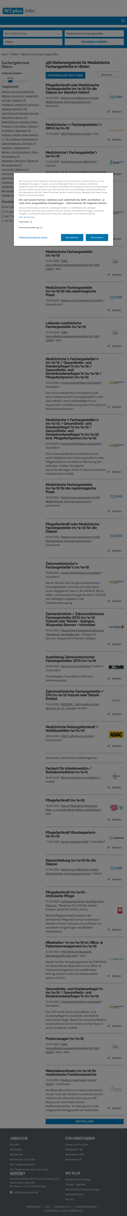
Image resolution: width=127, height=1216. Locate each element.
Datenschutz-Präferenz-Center (33, 237)
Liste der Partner (27, 217)
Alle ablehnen (72, 237)
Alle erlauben (97, 237)
